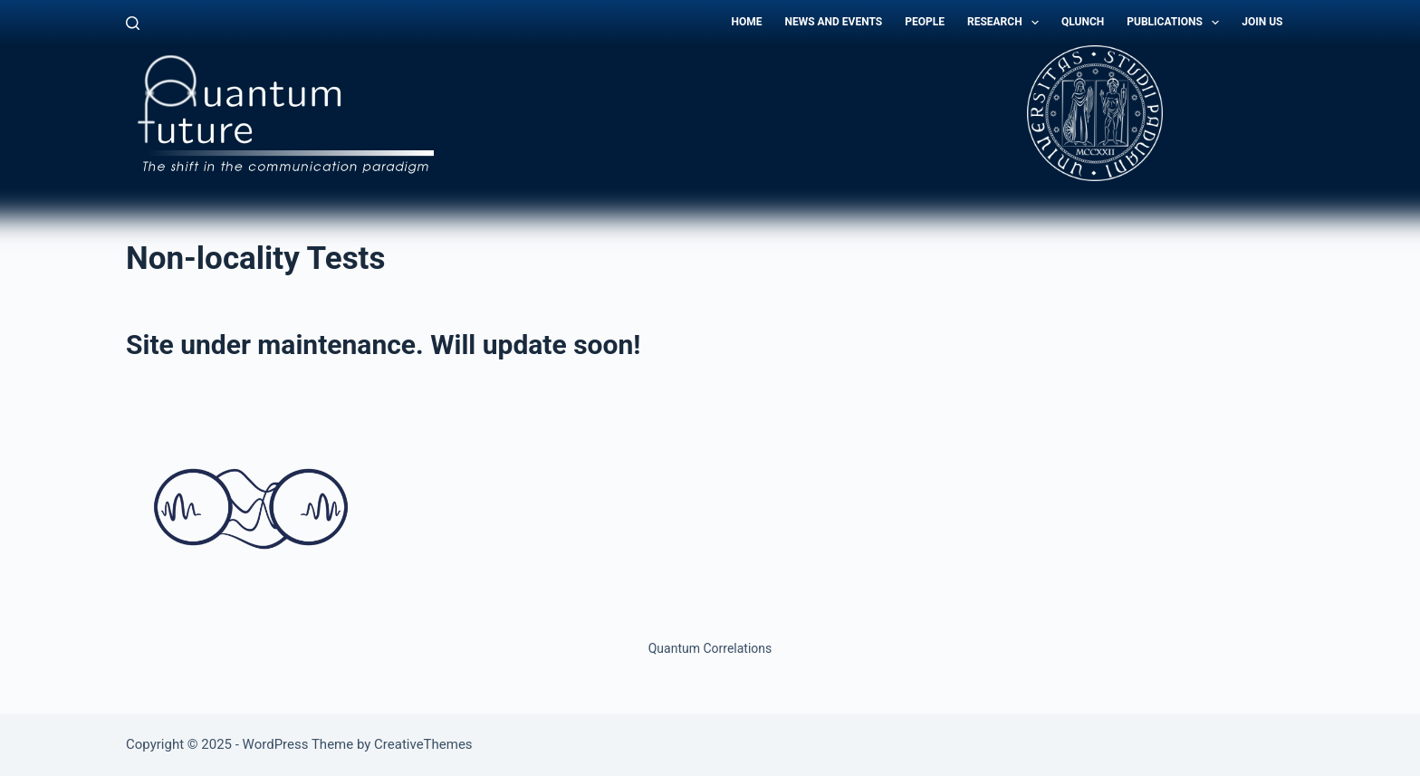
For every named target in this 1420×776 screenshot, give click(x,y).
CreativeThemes (423, 744)
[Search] (132, 23)
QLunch (1082, 21)
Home (746, 21)
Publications (1176, 23)
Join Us (1262, 21)
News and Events (833, 21)
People (925, 21)
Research (1006, 23)
